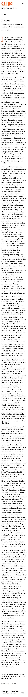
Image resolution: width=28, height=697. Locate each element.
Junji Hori (8, 30)
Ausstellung (13, 683)
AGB (22, 693)
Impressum (4, 691)
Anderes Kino (5, 683)
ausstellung (4, 14)
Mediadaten (14, 691)
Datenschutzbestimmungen (9, 693)
